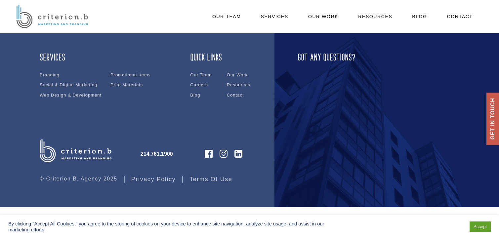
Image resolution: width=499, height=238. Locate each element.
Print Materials (126, 84)
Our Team (201, 74)
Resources (238, 84)
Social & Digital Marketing (68, 84)
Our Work (237, 74)
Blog (195, 95)
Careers (199, 84)
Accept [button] (480, 226)
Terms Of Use (210, 179)
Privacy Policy (153, 179)
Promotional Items (130, 74)
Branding (50, 74)
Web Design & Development (71, 95)
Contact (235, 95)
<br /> (370, 87)
